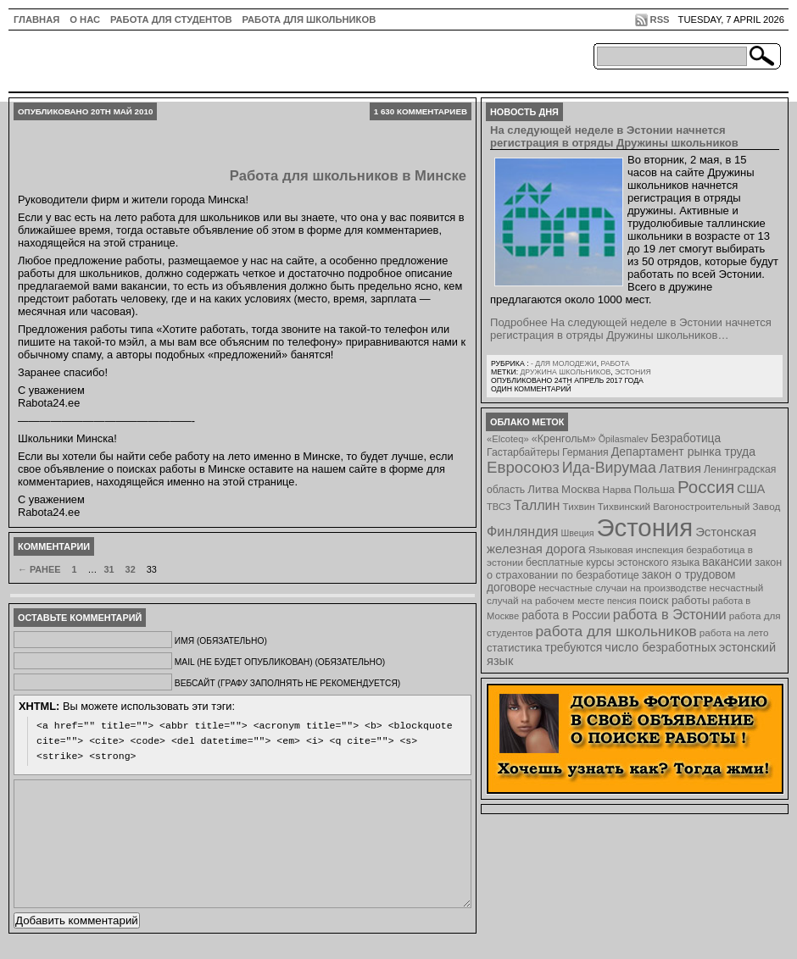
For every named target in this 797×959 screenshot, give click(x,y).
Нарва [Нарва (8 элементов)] (616, 489)
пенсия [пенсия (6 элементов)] (622, 601)
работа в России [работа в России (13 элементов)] (565, 615)
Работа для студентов (170, 19)
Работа (614, 363)
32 (130, 569)
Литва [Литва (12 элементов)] (543, 489)
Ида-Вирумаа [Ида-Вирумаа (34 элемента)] (609, 467)
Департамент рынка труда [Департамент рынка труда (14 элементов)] (683, 451)
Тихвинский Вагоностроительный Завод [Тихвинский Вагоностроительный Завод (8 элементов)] (689, 506)
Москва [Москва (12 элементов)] (580, 489)
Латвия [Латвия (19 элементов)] (680, 468)
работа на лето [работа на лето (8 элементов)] (734, 632)
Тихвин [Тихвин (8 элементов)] (579, 506)
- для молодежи (564, 363)
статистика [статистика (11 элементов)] (514, 647)
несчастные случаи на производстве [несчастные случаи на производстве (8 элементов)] (622, 587)
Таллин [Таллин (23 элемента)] (537, 505)
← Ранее (39, 569)
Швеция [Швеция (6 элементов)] (577, 533)
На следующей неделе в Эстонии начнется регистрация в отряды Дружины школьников (614, 136)
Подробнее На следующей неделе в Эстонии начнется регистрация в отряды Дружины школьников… (631, 328)
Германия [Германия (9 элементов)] (585, 452)
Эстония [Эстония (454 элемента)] (645, 527)
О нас (85, 19)
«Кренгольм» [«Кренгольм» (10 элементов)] (564, 439)
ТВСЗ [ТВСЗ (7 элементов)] (499, 507)
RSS (660, 19)
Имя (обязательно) (221, 641)
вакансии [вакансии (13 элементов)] (727, 562)
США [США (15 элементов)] (751, 489)
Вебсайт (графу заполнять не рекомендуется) (287, 683)
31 (108, 569)
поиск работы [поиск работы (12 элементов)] (675, 600)
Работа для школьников (309, 19)
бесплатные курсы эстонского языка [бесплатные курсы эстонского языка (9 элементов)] (612, 562)
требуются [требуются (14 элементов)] (574, 647)
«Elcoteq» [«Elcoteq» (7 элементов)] (508, 439)
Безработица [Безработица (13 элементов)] (685, 438)
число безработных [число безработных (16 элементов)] (660, 647)
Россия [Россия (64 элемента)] (705, 486)
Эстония (633, 372)
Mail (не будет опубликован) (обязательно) (280, 662)
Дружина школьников (565, 372)
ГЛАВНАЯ (36, 19)
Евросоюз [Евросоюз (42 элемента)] (523, 467)
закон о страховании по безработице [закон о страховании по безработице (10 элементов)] (634, 569)
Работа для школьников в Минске (348, 176)
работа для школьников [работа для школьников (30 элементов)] (616, 631)
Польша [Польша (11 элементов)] (654, 489)
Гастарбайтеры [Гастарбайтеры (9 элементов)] (523, 452)
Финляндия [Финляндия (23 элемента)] (522, 531)
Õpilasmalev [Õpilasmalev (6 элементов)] (624, 439)
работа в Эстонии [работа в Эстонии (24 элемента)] (670, 614)
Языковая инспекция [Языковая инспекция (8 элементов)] (635, 549)
